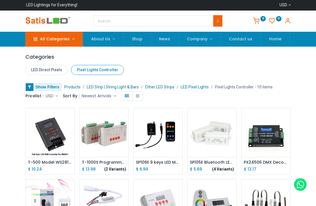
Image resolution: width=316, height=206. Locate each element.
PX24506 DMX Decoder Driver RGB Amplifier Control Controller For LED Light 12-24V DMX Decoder (266, 162)
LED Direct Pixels (46, 70)
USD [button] (50, 96)
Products (72, 87)
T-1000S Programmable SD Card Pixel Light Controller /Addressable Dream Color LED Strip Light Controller (104, 162)
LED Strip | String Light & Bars (113, 87)
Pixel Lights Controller (97, 70)
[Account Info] (288, 21)
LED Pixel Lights (195, 87)
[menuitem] (137, 39)
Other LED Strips (159, 87)
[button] (98, 96)
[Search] (217, 21)
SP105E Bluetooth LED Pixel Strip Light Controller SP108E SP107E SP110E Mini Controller (212, 162)
